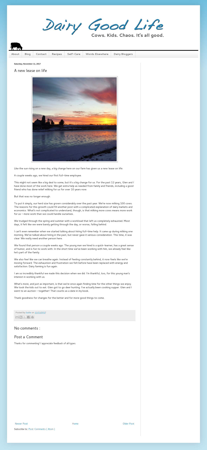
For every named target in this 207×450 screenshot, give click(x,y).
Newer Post (21, 423)
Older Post (128, 423)
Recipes (57, 54)
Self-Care (73, 54)
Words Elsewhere (97, 54)
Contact (41, 54)
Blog (28, 54)
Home (75, 423)
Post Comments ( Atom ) (41, 429)
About (15, 54)
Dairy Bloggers (123, 54)
